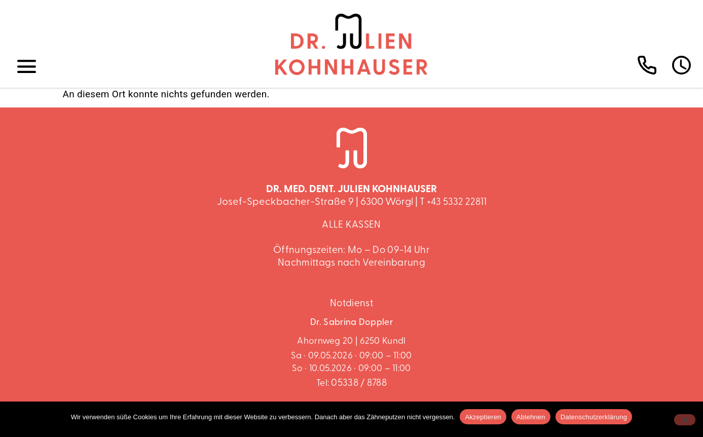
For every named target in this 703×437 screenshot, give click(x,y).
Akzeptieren (483, 417)
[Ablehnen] (684, 419)
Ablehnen (530, 417)
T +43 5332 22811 (453, 202)
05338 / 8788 (359, 383)
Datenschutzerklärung (594, 417)
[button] (27, 67)
